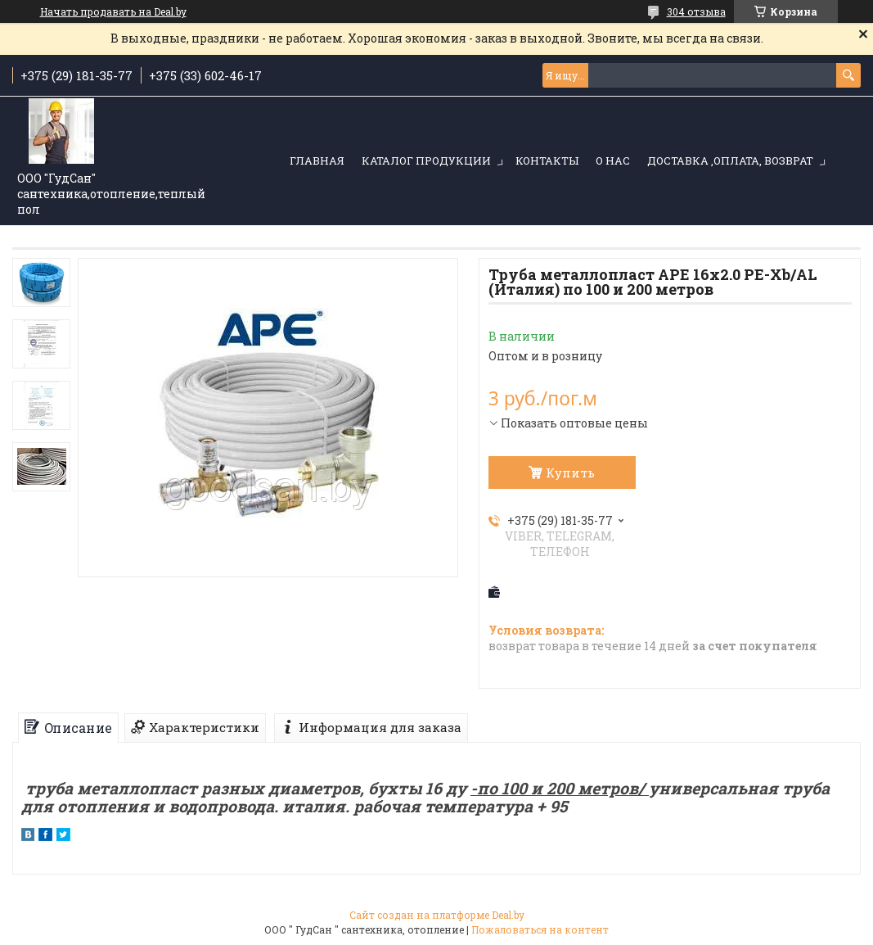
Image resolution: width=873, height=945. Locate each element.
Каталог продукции (426, 160)
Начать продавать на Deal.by (113, 11)
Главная (317, 160)
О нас (613, 160)
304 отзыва (696, 11)
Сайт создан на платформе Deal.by (436, 914)
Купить (570, 472)
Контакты (546, 160)
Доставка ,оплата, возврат (730, 160)
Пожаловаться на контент (540, 929)
